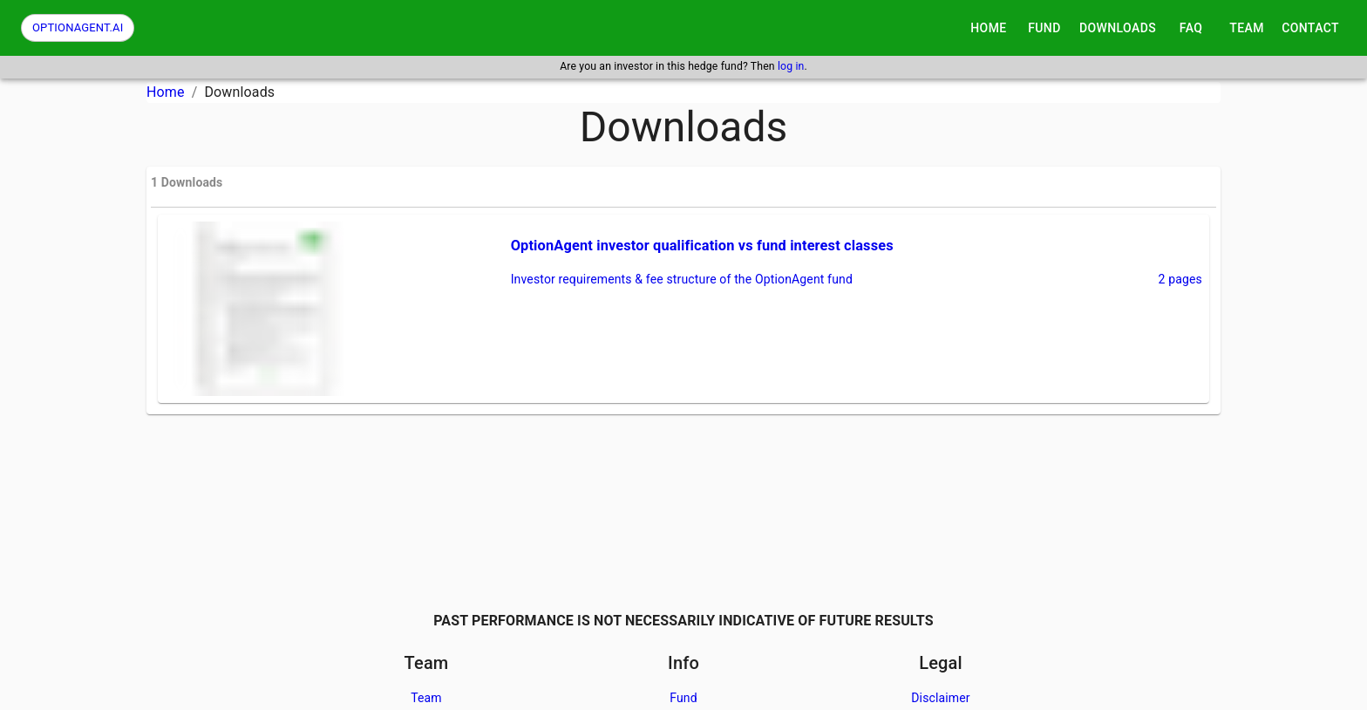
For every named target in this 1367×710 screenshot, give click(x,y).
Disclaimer (940, 698)
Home (165, 92)
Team (426, 698)
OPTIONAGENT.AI (77, 27)
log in (791, 66)
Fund (683, 698)
